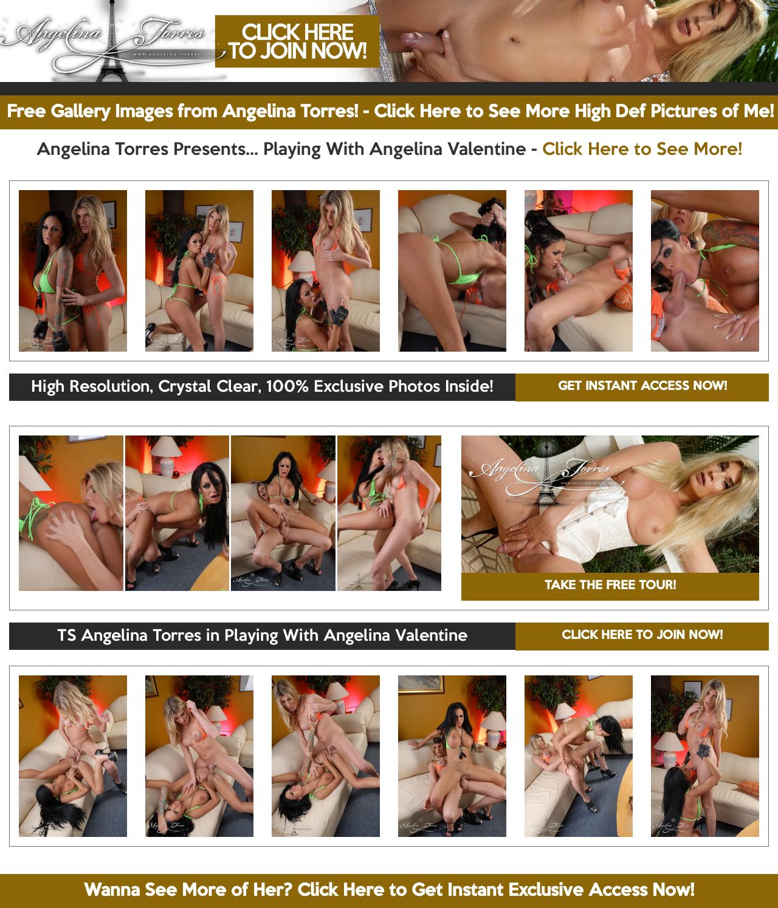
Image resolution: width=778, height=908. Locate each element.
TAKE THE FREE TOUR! (610, 586)
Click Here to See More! (642, 150)
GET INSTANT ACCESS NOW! (642, 386)
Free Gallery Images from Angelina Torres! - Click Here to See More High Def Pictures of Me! (390, 112)
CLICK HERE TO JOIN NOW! (642, 635)
